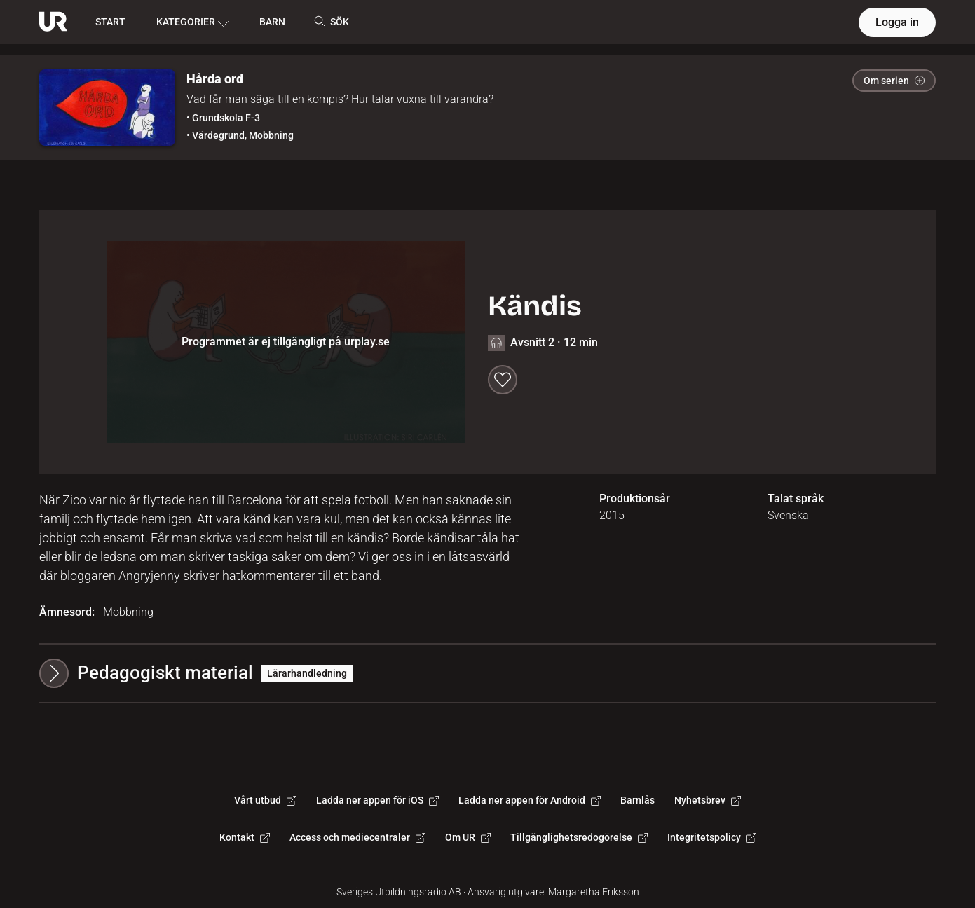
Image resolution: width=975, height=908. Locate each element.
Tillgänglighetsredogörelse (579, 837)
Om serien (894, 80)
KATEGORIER (192, 22)
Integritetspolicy (711, 837)
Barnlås (637, 800)
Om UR (468, 837)
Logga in (897, 22)
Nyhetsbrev (707, 800)
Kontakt (244, 837)
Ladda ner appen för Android (529, 800)
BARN (272, 21)
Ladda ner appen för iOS (377, 800)
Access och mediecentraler (357, 837)
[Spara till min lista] (502, 379)
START (110, 21)
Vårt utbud (265, 800)
